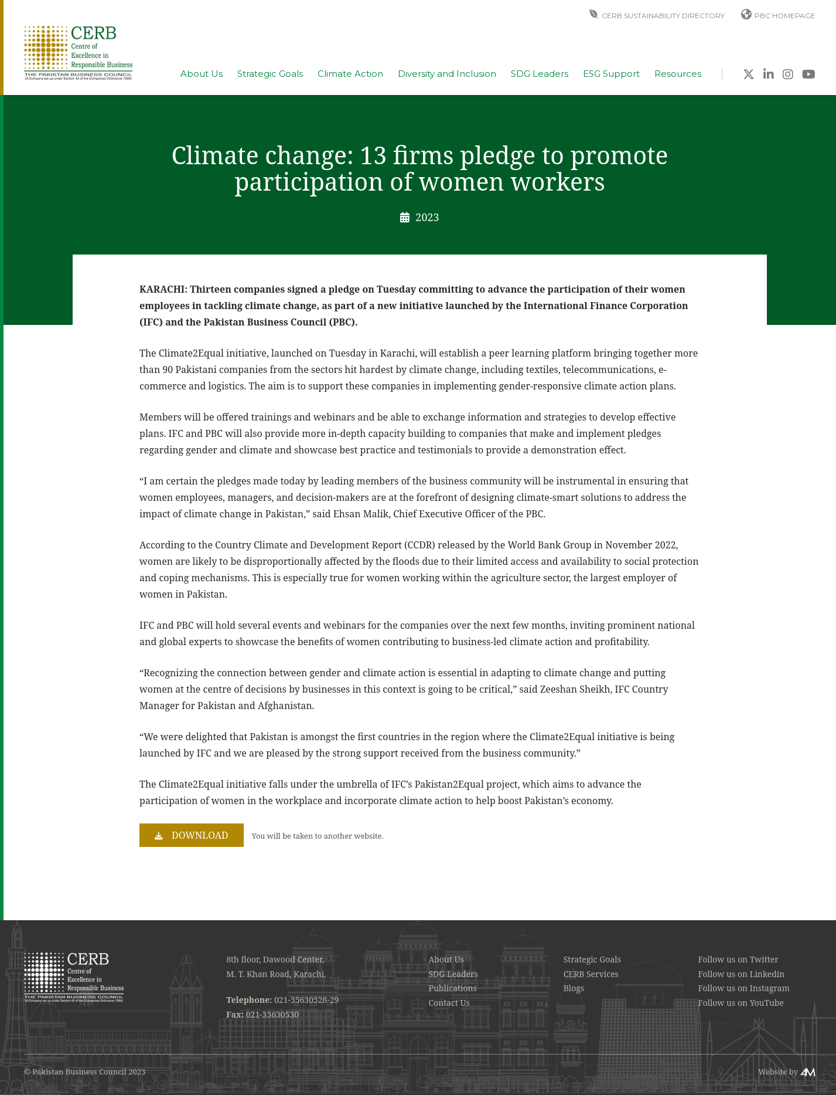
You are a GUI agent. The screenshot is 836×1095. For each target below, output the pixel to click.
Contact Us (449, 1002)
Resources (677, 74)
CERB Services (591, 973)
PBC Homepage (785, 15)
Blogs (574, 988)
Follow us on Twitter (738, 959)
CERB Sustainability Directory (663, 15)
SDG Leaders (539, 74)
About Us (201, 74)
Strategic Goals (270, 74)
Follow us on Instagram (744, 988)
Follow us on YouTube (741, 1002)
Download (200, 835)
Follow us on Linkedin (741, 973)
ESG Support (611, 74)
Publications (453, 988)
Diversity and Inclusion (447, 74)
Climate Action (350, 74)
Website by (778, 1071)
